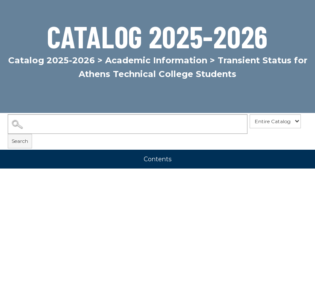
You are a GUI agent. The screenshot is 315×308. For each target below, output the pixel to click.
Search (20, 141)
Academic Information (156, 60)
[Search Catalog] (127, 124)
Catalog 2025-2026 (51, 60)
